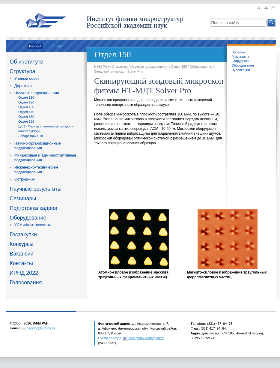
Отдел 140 (26, 112)
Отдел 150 (26, 116)
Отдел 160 (26, 121)
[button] (271, 23)
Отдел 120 (26, 102)
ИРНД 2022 (24, 273)
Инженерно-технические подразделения (36, 169)
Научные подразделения (36, 93)
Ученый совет (26, 78)
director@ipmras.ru (41, 328)
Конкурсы (21, 244)
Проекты (238, 52)
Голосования (26, 283)
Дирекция (23, 85)
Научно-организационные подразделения (37, 145)
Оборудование (28, 218)
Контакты (21, 263)
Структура (22, 71)
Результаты (240, 56)
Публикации (240, 70)
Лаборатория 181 (31, 136)
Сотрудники (24, 179)
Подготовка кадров (33, 208)
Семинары (23, 199)
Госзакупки (23, 235)
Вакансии (21, 254)
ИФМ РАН (101, 66)
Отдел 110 (26, 97)
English (57, 46)
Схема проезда (109, 338)
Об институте (26, 62)
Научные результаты (35, 189)
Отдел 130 (26, 107)
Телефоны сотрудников (146, 338)
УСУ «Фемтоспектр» (32, 225)
